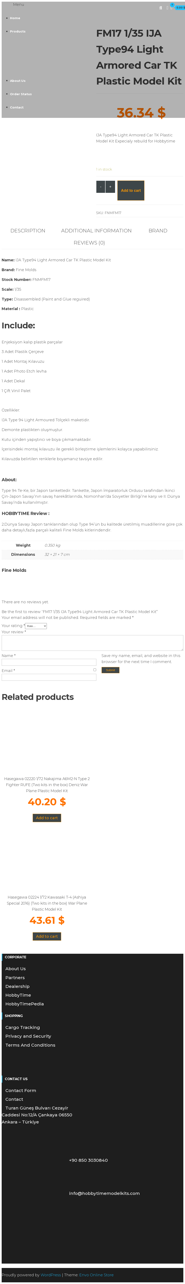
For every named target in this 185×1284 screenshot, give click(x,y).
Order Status (21, 94)
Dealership (17, 986)
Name (9, 655)
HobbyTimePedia (24, 1003)
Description (27, 231)
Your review (14, 632)
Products (18, 31)
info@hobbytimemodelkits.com (72, 1193)
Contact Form (20, 1090)
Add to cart (131, 190)
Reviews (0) (89, 243)
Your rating (13, 625)
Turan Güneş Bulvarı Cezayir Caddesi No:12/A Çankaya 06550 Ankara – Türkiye (37, 1114)
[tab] (31, 231)
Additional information (96, 231)
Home (15, 18)
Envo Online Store (96, 1275)
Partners (15, 977)
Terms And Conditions (30, 1045)
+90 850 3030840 (56, 1160)
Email (8, 670)
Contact (17, 107)
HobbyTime (18, 995)
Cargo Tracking (22, 1027)
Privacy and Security (28, 1036)
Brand (158, 231)
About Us (18, 81)
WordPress (51, 1275)
